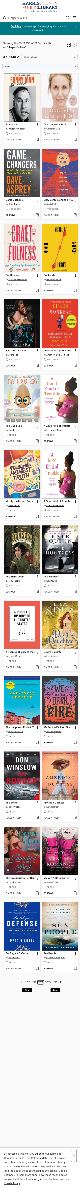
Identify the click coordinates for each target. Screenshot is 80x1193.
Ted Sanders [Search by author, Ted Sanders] (14, 581)
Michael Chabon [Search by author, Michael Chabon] (53, 279)
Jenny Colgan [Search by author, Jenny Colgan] (52, 882)
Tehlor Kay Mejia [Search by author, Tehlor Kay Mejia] (53, 731)
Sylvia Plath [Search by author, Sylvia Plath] (51, 204)
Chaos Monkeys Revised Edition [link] (59, 350)
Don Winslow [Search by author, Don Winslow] (14, 807)
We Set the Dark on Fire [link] (57, 727)
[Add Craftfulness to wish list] (37, 290)
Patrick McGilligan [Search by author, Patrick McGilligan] (16, 129)
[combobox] (33, 18)
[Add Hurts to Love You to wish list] (37, 366)
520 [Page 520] (48, 982)
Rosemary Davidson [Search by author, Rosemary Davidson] (17, 279)
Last (55, 990)
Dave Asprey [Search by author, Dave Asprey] (14, 204)
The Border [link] (12, 802)
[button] (69, 46)
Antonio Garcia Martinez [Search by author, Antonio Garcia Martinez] (57, 355)
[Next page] (60, 982)
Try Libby (16, 26)
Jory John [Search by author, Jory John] (12, 430)
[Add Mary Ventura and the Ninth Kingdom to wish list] (75, 215)
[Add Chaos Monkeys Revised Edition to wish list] (75, 366)
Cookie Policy (12, 1183)
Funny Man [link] (12, 124)
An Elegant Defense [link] (17, 953)
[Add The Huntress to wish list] (75, 592)
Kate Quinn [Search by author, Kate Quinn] (51, 581)
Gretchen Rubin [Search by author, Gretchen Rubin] (15, 731)
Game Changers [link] (15, 200)
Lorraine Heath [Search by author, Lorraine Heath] (15, 882)
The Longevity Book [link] (55, 124)
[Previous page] (22, 982)
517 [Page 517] (27, 982)
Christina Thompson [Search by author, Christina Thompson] (55, 957)
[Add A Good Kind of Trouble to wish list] (75, 441)
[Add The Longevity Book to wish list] (75, 140)
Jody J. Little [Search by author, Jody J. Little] (14, 505)
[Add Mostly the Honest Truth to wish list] (37, 517)
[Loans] (68, 19)
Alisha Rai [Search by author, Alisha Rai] (13, 355)
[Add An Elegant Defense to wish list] (37, 969)
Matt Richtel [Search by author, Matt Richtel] (14, 957)
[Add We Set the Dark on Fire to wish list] (75, 743)
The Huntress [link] (51, 576)
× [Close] (74, 1156)
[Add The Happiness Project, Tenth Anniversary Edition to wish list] (37, 743)
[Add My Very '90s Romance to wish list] (75, 893)
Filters (8, 66)
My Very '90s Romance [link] (56, 878)
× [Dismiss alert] (76, 27)
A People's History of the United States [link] (21, 652)
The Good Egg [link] (14, 426)
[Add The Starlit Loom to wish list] (37, 592)
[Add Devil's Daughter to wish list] (75, 667)
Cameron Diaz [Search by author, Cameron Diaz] (53, 129)
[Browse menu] (74, 18)
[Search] (4, 18)
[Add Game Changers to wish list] (37, 215)
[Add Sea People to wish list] (75, 969)
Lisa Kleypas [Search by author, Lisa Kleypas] (52, 656)
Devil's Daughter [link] (53, 652)
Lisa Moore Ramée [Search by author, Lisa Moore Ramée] (55, 430)
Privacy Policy (30, 1158)
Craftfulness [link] (12, 275)
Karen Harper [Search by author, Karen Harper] (52, 807)
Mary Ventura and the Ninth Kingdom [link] (59, 200)
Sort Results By (11, 56)
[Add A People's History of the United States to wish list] (37, 667)
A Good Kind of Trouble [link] (57, 426)
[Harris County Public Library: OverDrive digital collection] (40, 7)
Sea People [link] (50, 953)
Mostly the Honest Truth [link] (19, 501)
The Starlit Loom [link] (15, 576)
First (27, 990)
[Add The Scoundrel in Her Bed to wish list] (37, 893)
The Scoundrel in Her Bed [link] (20, 878)
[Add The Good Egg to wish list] (37, 441)
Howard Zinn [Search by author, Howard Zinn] (14, 656)
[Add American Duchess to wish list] (75, 818)
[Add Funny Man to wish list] (37, 140)
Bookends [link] (49, 275)
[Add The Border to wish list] (37, 818)
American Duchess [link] (54, 802)
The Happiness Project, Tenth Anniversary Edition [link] (21, 727)
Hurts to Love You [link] (16, 350)
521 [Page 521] (55, 982)
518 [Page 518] (33, 982)
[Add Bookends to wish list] (75, 290)
